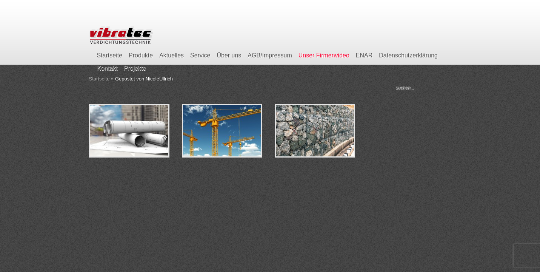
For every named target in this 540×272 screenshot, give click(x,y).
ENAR (364, 55)
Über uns (229, 55)
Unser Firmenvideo (323, 55)
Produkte (141, 55)
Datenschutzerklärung (408, 55)
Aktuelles (171, 55)
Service (200, 55)
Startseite (110, 55)
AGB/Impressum (270, 55)
